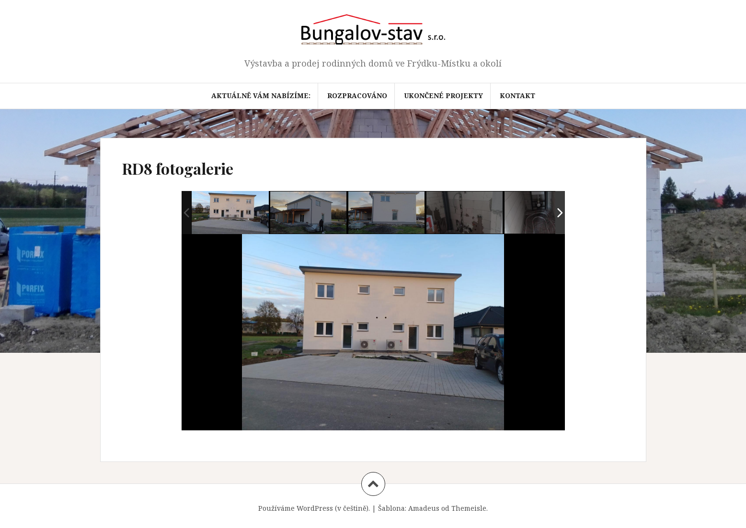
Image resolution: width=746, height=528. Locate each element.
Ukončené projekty (443, 95)
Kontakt (517, 95)
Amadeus (423, 508)
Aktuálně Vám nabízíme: (260, 95)
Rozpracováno (357, 95)
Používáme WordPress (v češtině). (314, 508)
